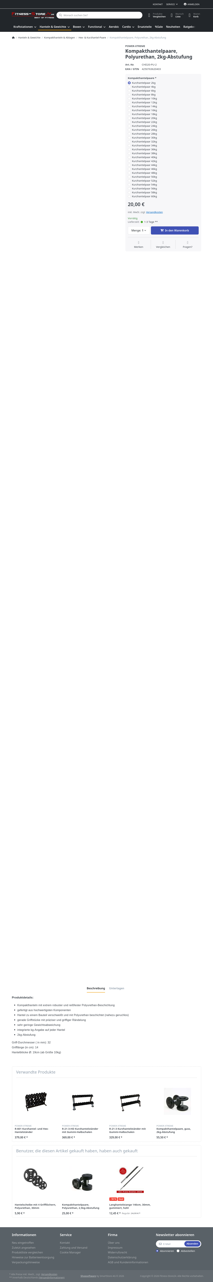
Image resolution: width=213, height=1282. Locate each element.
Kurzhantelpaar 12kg (144, 102)
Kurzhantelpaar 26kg (144, 129)
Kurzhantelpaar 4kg (144, 86)
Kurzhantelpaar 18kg (144, 114)
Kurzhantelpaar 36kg (144, 149)
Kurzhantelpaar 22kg (144, 122)
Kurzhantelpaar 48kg (144, 172)
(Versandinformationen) (51, 1277)
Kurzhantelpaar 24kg (144, 125)
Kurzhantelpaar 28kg (144, 133)
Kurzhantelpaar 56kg (144, 188)
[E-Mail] (170, 1243)
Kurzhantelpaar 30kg (144, 137)
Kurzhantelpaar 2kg (144, 82)
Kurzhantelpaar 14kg (144, 106)
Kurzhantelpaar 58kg (144, 192)
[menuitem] (25, 27)
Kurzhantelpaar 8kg (144, 94)
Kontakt (158, 4)
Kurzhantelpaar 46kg (144, 169)
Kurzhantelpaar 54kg (144, 184)
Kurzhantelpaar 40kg (144, 157)
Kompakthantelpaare (141, 78)
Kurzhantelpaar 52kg (144, 180)
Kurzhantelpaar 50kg (144, 176)
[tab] (96, 988)
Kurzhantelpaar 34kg (144, 145)
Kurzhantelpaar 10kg (144, 98)
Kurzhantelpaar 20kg (144, 118)
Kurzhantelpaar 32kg (144, 141)
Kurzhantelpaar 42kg (144, 161)
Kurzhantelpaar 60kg (144, 196)
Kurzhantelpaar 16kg (144, 110)
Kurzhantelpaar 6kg (144, 90)
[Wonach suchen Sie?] (99, 15)
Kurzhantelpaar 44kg (144, 165)
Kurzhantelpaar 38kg (144, 153)
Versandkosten (154, 212)
